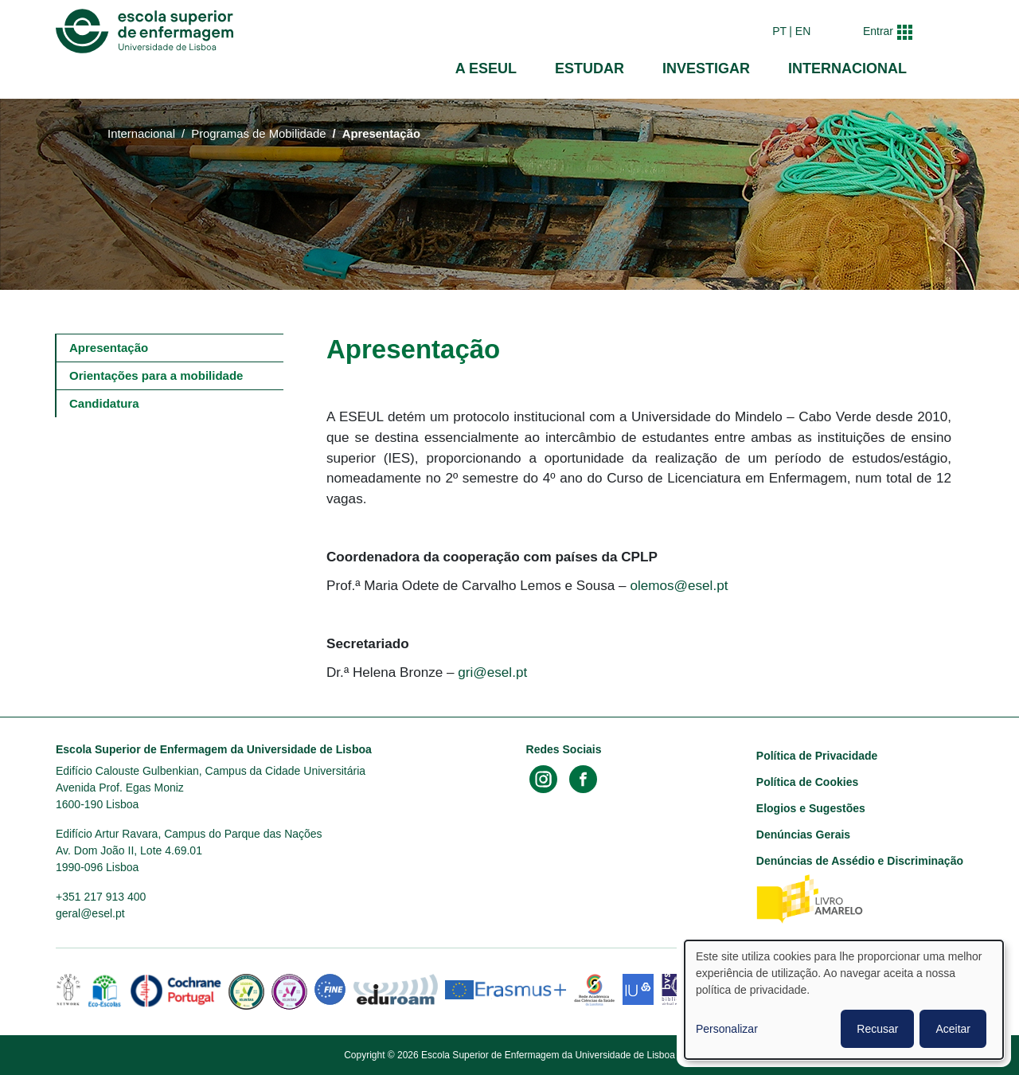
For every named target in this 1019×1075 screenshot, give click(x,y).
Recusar (877, 1028)
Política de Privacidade (817, 755)
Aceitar (952, 1028)
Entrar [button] (878, 31)
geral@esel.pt (90, 913)
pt (779, 31)
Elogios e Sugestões (810, 808)
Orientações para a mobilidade (156, 375)
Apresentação (108, 347)
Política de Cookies (807, 782)
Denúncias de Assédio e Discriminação (859, 860)
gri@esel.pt (492, 672)
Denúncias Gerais (803, 834)
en (802, 31)
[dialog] (844, 999)
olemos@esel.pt (679, 585)
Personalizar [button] (727, 1028)
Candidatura (104, 403)
